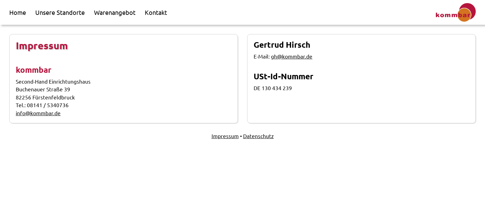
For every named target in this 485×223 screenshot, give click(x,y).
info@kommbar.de (38, 113)
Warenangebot (114, 12)
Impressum (225, 136)
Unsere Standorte (60, 12)
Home (17, 12)
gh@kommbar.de (291, 56)
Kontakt (156, 12)
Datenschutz (258, 136)
